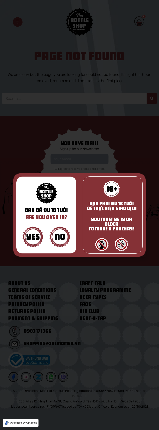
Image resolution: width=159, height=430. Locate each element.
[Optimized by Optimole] (21, 423)
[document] (79, 215)
